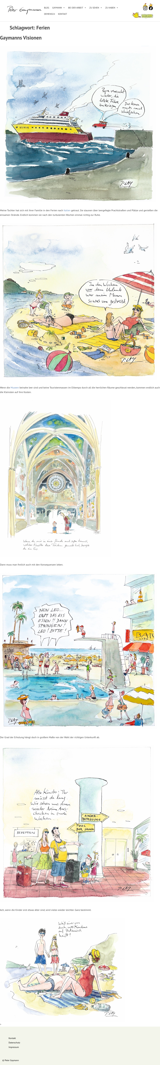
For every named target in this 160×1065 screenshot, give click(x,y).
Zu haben (111, 8)
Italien (67, 210)
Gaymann (58, 8)
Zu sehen (95, 8)
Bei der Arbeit (77, 8)
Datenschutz (14, 1042)
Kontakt (62, 14)
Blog (46, 7)
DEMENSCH (49, 14)
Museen (15, 387)
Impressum (14, 1047)
